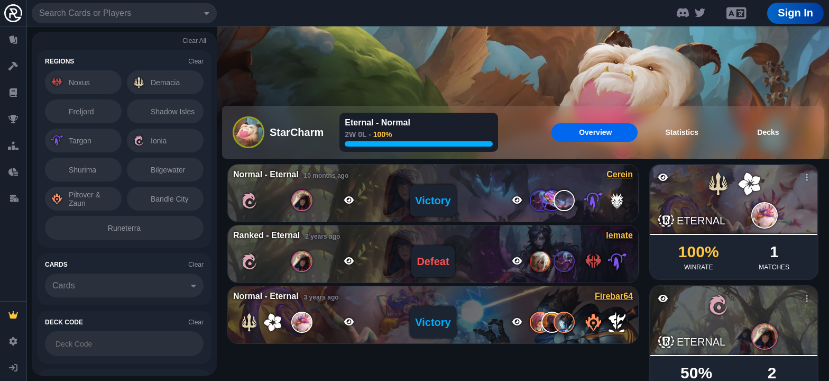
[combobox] (124, 13)
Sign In (795, 13)
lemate (619, 235)
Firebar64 (614, 296)
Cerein (619, 174)
